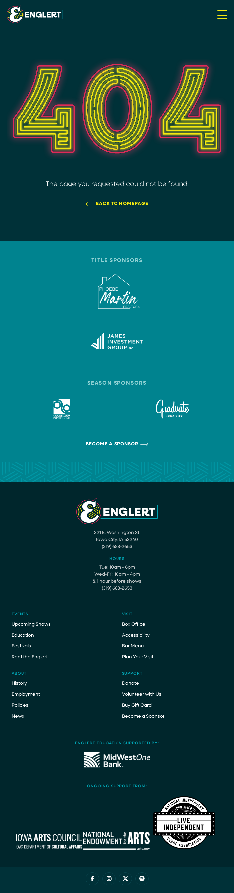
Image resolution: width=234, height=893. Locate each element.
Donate (130, 683)
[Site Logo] (35, 14)
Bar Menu (133, 646)
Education (23, 635)
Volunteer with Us (141, 694)
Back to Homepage (122, 203)
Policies (20, 705)
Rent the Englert (30, 657)
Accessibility (136, 635)
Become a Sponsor (112, 444)
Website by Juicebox (135, 885)
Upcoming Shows (31, 624)
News (18, 716)
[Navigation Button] (222, 14)
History (19, 683)
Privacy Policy (93, 885)
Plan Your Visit (137, 657)
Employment (26, 694)
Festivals (21, 646)
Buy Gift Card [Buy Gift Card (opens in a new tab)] (137, 705)
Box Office (133, 624)
